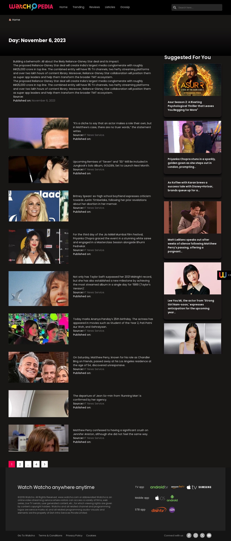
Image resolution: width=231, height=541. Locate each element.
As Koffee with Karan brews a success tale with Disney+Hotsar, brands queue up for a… (190, 186)
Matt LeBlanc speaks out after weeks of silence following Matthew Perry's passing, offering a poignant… (192, 245)
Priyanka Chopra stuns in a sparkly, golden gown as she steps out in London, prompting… (192, 163)
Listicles (110, 7)
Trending (78, 7)
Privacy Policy (74, 535)
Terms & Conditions (50, 535)
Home (64, 7)
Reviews (94, 7)
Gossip (125, 7)
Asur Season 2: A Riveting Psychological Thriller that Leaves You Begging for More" (191, 106)
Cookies (91, 535)
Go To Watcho (26, 535)
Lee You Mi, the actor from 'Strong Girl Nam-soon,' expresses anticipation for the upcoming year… (191, 306)
